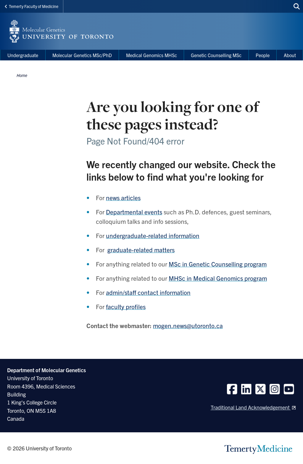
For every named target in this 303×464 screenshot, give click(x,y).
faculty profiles (126, 306)
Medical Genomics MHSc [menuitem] (151, 55)
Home (22, 75)
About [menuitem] (290, 55)
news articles (123, 197)
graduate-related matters (141, 249)
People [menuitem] (263, 55)
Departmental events (134, 212)
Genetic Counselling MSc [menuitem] (216, 55)
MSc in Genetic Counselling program (218, 264)
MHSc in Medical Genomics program (218, 278)
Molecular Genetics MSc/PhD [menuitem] (82, 55)
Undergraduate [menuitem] (22, 55)
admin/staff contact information (148, 292)
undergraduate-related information (152, 235)
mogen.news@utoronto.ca (188, 325)
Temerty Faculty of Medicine (31, 6)
